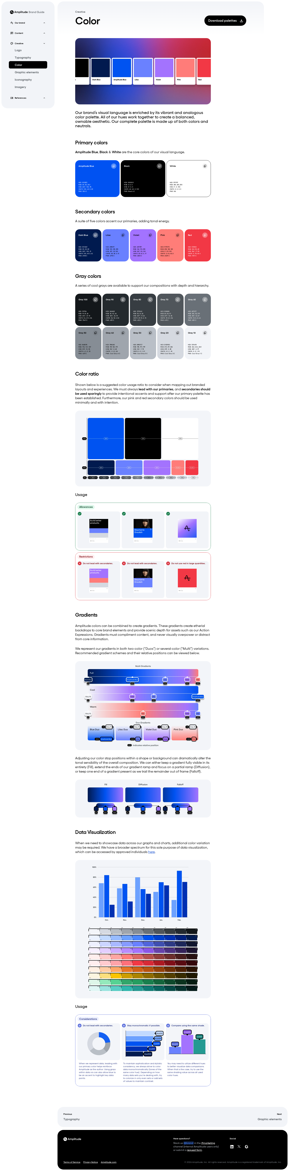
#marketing (208, 1143)
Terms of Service (71, 1162)
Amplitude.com (108, 1162)
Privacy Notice (90, 1162)
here (151, 852)
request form (194, 1150)
